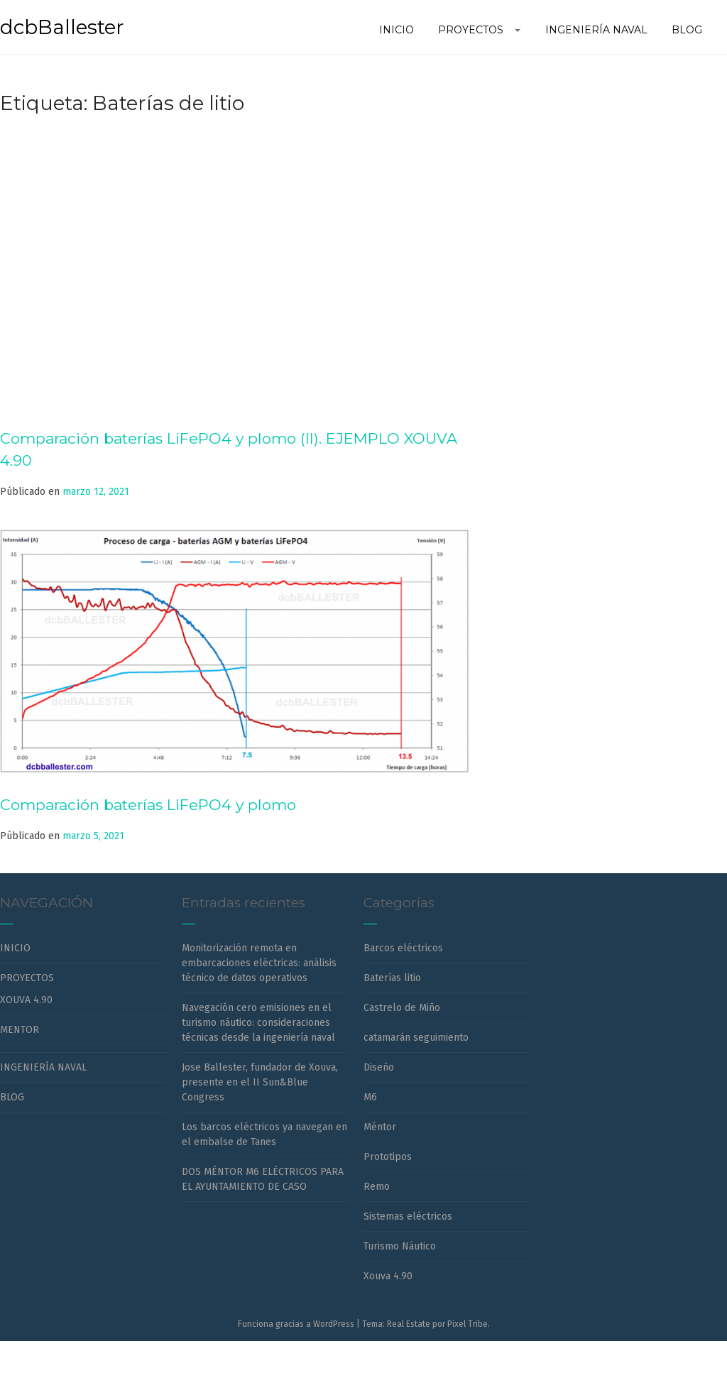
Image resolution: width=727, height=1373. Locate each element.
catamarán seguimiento (416, 1038)
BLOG (12, 1097)
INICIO (15, 948)
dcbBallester (62, 27)
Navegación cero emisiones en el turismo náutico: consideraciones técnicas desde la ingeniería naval (258, 1023)
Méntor (380, 1127)
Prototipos (388, 1157)
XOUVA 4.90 (26, 1000)
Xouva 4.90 (388, 1276)
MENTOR (19, 1030)
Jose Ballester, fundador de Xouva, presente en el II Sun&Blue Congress (260, 1082)
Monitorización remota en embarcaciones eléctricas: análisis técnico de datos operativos (259, 963)
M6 (370, 1097)
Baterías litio (392, 978)
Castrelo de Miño (402, 1008)
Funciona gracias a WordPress (296, 1324)
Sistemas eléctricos (408, 1216)
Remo (377, 1187)
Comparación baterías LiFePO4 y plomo (148, 805)
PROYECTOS (27, 978)
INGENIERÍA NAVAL (43, 1067)
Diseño (379, 1067)
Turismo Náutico (400, 1246)
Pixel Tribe (467, 1324)
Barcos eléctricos (403, 948)
